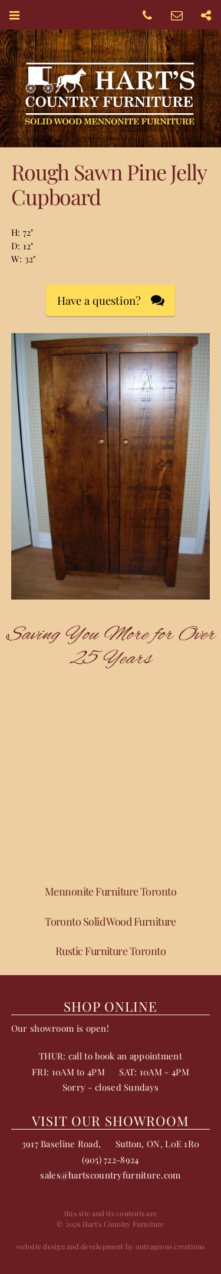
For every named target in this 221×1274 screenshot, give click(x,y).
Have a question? (99, 300)
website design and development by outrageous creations (111, 1246)
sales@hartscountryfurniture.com (110, 1175)
